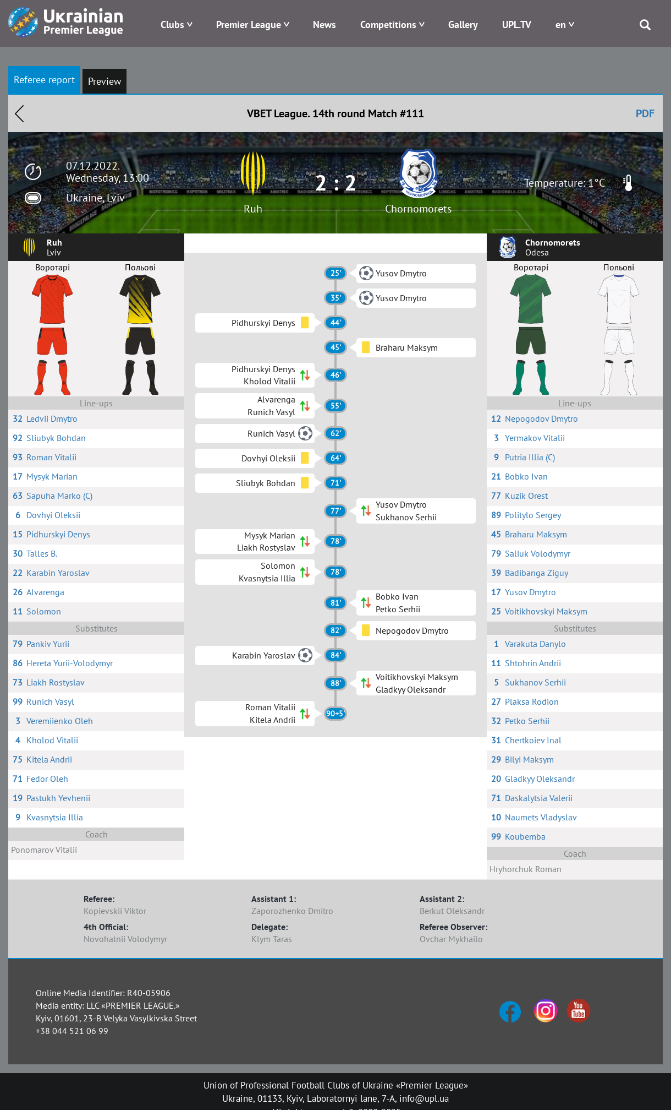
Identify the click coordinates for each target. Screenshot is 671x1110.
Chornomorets (418, 209)
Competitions (388, 24)
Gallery (463, 24)
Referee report (44, 79)
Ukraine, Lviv (95, 198)
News (324, 24)
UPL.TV (516, 24)
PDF (645, 113)
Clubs (172, 24)
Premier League (248, 24)
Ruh (253, 209)
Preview (104, 81)
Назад (19, 113)
